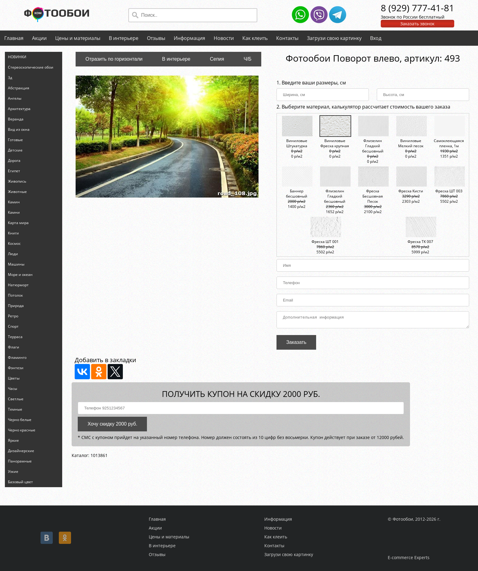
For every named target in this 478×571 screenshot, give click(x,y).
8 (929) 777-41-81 (417, 8)
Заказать (296, 344)
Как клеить (255, 38)
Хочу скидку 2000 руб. (112, 425)
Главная (13, 38)
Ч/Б (247, 59)
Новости (224, 38)
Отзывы (156, 38)
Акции (39, 38)
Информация (189, 38)
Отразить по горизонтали (113, 59)
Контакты (287, 38)
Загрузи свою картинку (334, 38)
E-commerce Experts (409, 557)
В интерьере (123, 38)
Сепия (217, 59)
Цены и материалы (77, 38)
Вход (375, 38)
